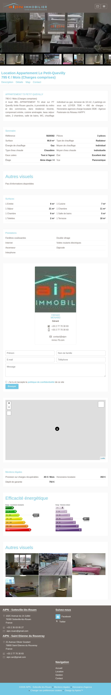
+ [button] (9, 403)
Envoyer (12, 386)
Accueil (25, 7)
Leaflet (103, 458)
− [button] (9, 407)
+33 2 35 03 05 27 (15, 627)
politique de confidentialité (41, 382)
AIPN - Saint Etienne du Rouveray (24, 635)
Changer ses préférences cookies (46, 690)
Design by (74, 690)
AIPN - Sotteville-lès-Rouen (20, 609)
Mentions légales (62, 687)
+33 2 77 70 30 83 (59, 326)
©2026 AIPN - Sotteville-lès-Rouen (35, 687)
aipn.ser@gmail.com (16, 657)
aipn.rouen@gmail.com (17, 631)
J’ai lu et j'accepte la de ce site (36, 382)
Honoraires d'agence (82, 687)
